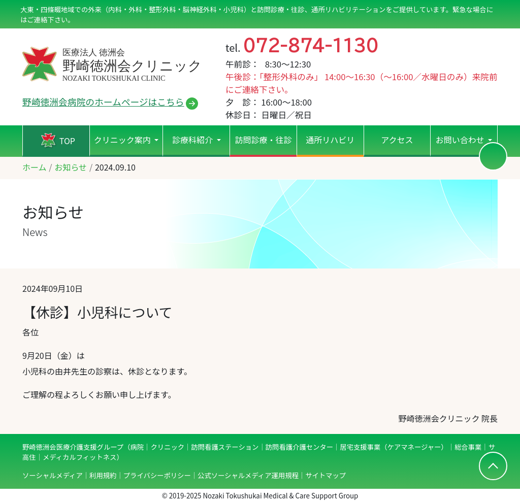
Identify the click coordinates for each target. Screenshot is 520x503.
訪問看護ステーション (224, 447)
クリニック (167, 447)
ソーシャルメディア (52, 475)
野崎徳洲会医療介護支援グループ (72, 447)
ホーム (34, 167)
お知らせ (70, 167)
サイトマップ (325, 475)
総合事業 (467, 447)
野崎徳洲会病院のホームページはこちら (103, 101)
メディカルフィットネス (79, 457)
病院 (137, 447)
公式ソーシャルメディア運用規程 (248, 475)
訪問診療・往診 (263, 139)
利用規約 (102, 475)
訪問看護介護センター (299, 447)
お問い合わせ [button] (461, 139)
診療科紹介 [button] (193, 139)
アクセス (397, 139)
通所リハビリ (330, 139)
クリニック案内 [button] (123, 139)
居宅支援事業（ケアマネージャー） (393, 447)
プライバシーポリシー (157, 475)
